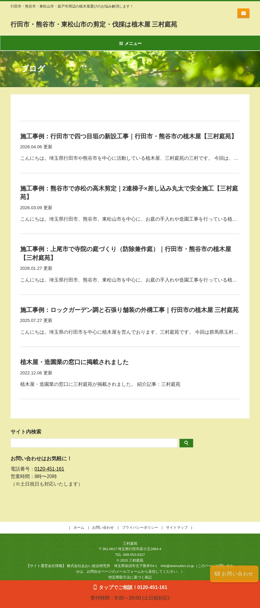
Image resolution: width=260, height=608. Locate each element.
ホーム (79, 521)
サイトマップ (177, 521)
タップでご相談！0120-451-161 (133, 587)
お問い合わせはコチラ (243, 13)
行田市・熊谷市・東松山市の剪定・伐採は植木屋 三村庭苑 (118, 23)
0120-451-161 (49, 462)
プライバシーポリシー (140, 521)
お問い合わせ (234, 573)
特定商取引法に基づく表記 (130, 570)
